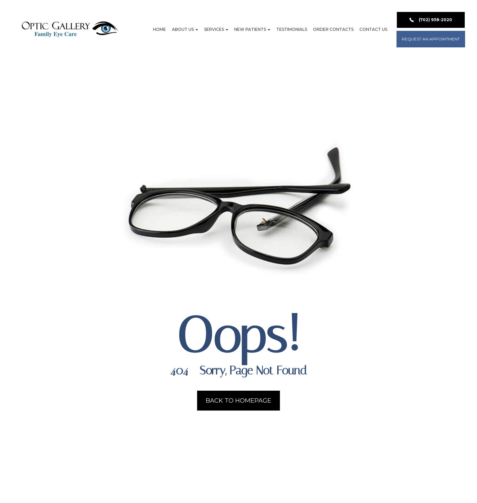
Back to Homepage (238, 400)
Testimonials (291, 29)
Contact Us (373, 29)
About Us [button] (185, 29)
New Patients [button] (252, 29)
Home (159, 29)
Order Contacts (333, 29)
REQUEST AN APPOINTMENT (431, 38)
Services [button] (216, 29)
